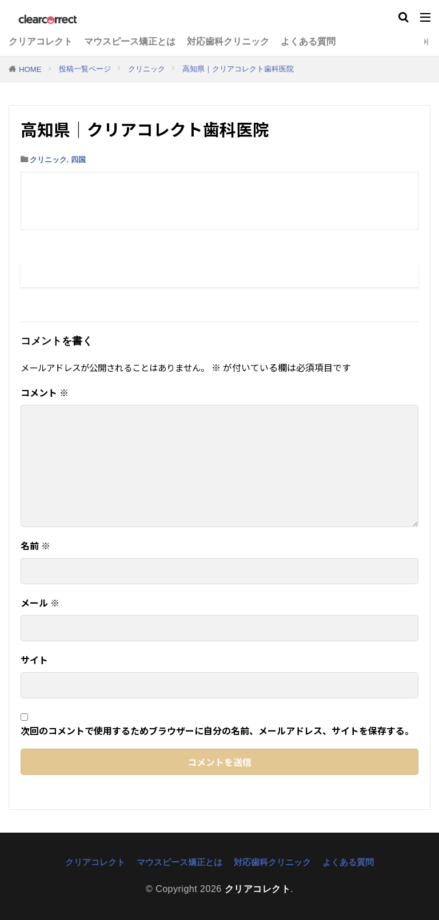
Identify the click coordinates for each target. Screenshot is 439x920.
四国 (78, 159)
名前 (35, 545)
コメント (45, 392)
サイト (34, 659)
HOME (30, 69)
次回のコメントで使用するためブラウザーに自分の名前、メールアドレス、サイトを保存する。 (217, 730)
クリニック (146, 69)
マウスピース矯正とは (129, 41)
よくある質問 (308, 41)
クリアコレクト (41, 41)
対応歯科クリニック (228, 41)
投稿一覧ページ (85, 69)
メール (40, 602)
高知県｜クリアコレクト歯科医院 (238, 69)
